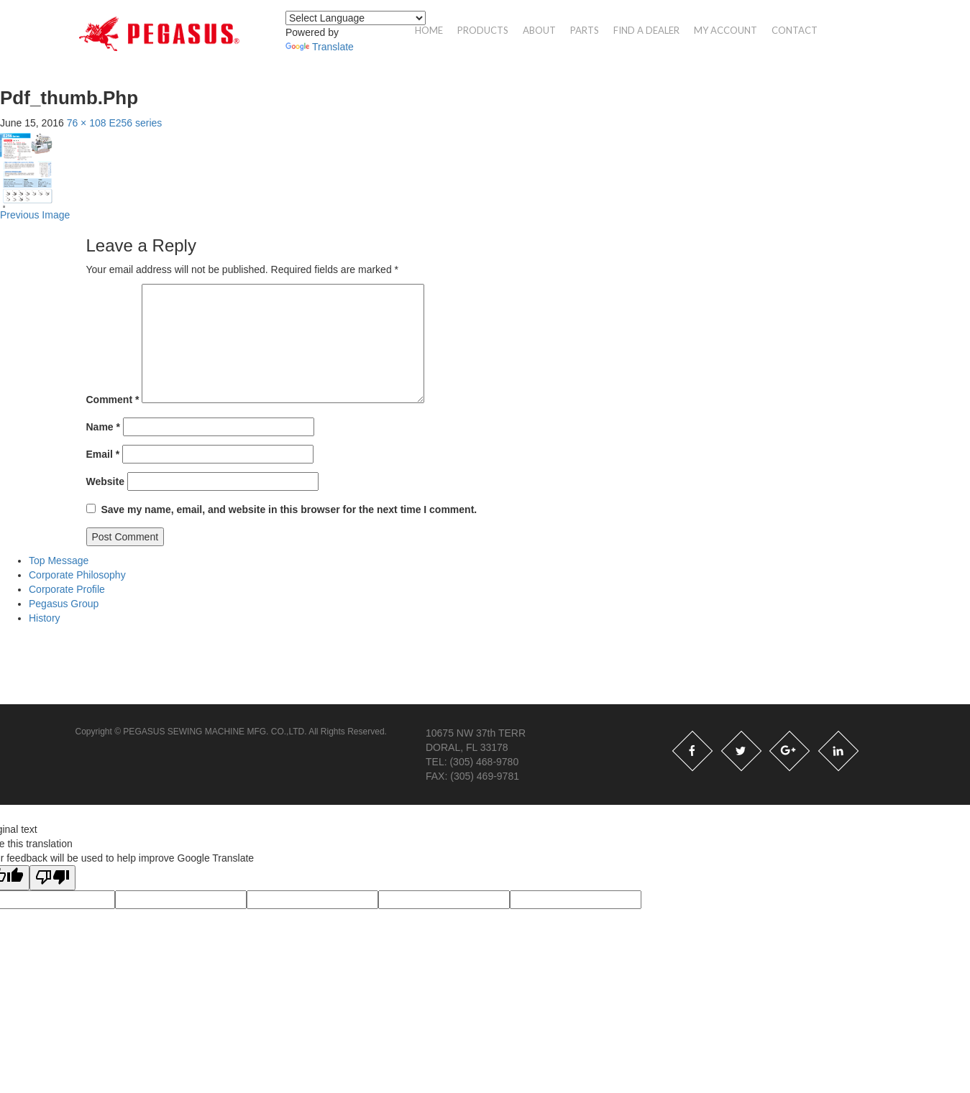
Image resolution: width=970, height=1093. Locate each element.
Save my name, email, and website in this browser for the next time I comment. (289, 509)
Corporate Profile (67, 589)
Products (482, 30)
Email (103, 454)
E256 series (135, 123)
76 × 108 (86, 123)
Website (105, 481)
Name (103, 427)
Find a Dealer (646, 30)
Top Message (58, 560)
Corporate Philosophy (77, 575)
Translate (319, 46)
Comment (112, 399)
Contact (795, 30)
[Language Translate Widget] (355, 18)
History (44, 618)
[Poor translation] (52, 877)
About (539, 30)
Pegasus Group (64, 603)
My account (725, 30)
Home (429, 30)
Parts (584, 30)
